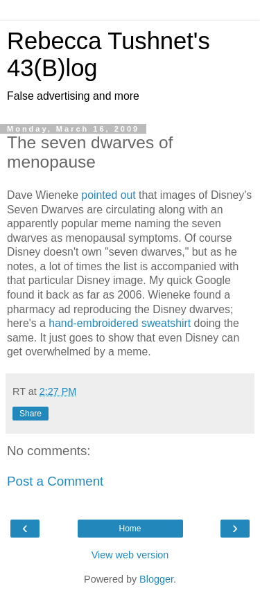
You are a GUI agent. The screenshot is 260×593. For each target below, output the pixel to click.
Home (130, 528)
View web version (130, 554)
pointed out (108, 195)
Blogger (156, 579)
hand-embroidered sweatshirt (120, 323)
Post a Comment (55, 481)
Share (30, 413)
